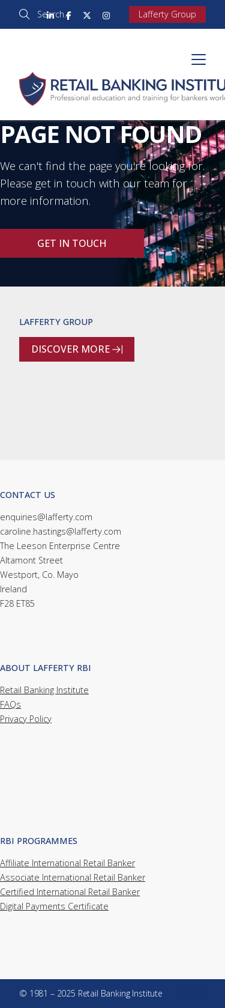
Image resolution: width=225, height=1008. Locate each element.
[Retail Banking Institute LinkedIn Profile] (50, 14)
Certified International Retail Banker (70, 891)
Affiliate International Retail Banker (67, 863)
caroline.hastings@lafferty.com (60, 531)
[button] (199, 59)
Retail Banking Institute (44, 690)
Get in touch (72, 243)
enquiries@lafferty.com (46, 517)
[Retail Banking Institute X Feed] (87, 14)
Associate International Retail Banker (72, 877)
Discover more (76, 349)
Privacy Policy (26, 718)
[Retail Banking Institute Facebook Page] (68, 14)
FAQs (10, 704)
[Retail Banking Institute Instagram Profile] (106, 14)
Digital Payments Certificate (54, 906)
